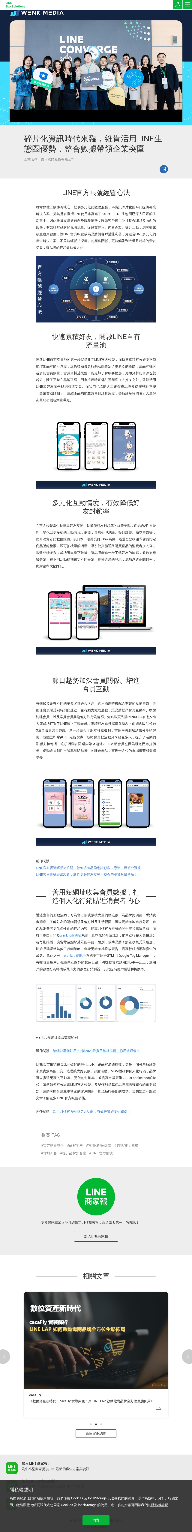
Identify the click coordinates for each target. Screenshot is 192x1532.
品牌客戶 (76, 1145)
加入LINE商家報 (96, 1236)
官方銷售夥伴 (53, 1145)
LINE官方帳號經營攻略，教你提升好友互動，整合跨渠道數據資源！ (86, 875)
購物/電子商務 (127, 1145)
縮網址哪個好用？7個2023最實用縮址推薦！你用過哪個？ (96, 1051)
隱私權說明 (159, 1505)
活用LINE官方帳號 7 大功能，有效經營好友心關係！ (92, 1112)
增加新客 (50, 1153)
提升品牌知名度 (74, 1153)
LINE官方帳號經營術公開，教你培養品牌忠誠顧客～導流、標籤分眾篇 (88, 868)
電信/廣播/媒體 (99, 1145)
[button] (91, 1424)
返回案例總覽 (96, 1433)
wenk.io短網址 (70, 935)
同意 (96, 1520)
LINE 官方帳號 (102, 1153)
